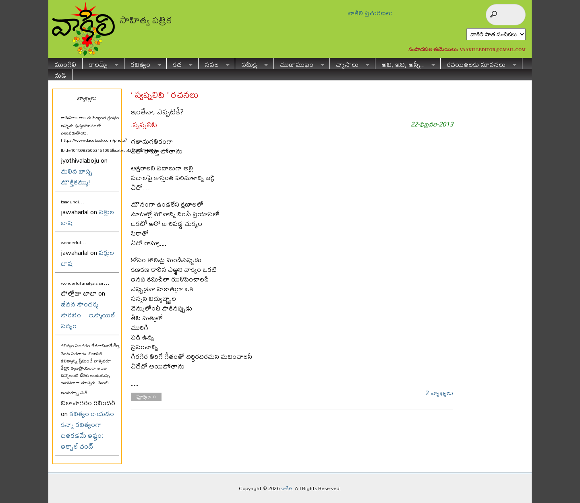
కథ (180, 63)
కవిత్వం (142, 63)
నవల (214, 63)
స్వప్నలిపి (145, 124)
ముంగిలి (65, 63)
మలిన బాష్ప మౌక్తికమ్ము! (76, 176)
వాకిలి (286, 488)
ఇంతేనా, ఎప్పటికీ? (157, 111)
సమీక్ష (251, 63)
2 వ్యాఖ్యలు (439, 392)
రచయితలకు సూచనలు (478, 63)
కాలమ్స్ (100, 63)
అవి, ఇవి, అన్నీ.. (405, 63)
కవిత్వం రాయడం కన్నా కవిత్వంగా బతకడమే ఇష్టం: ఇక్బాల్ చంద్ (87, 430)
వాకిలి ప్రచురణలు (370, 12)
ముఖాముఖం (299, 63)
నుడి (60, 74)
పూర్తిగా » (146, 397)
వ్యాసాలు (349, 63)
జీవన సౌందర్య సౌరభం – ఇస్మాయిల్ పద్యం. (88, 314)
